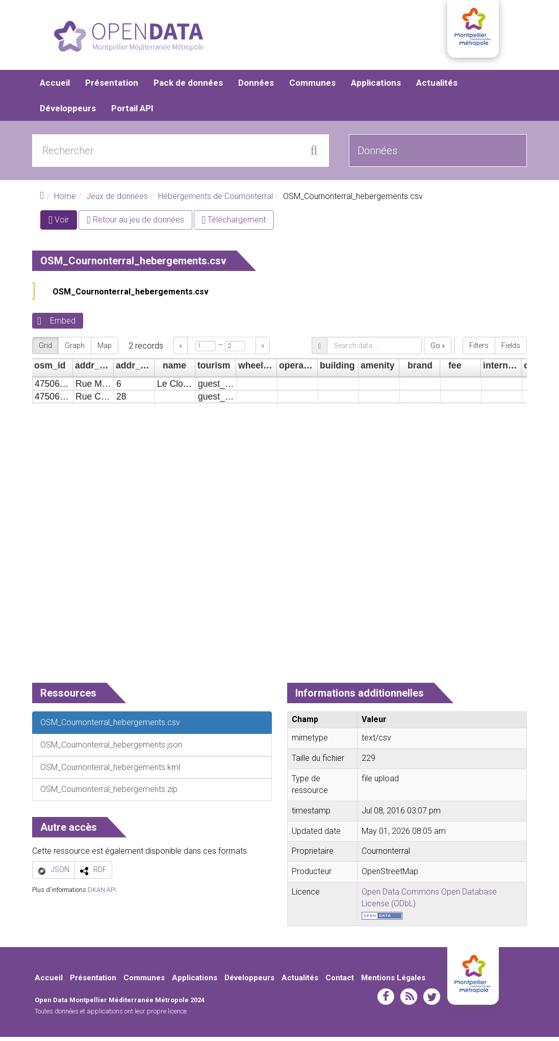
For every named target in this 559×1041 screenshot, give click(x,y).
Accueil (55, 87)
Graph (75, 349)
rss (408, 1001)
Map (104, 349)
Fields (510, 349)
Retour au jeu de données (135, 224)
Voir (62, 226)
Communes (312, 87)
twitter (431, 1001)
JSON (60, 874)
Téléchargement (234, 224)
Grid (45, 349)
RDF (100, 874)
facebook (385, 1001)
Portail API (132, 112)
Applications (376, 87)
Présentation (111, 87)
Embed (62, 325)
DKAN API (102, 893)
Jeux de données (117, 200)
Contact (339, 981)
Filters (479, 349)
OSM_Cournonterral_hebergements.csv (131, 296)
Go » (437, 349)
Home (65, 200)
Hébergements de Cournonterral (215, 200)
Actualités (437, 87)
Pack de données (188, 87)
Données (256, 87)
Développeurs (68, 112)
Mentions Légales (393, 981)
